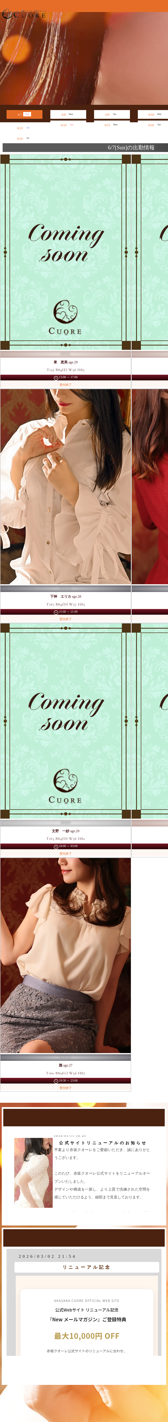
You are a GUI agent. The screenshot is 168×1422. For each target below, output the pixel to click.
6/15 (112, 125)
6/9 (112, 114)
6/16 (156, 125)
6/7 (24, 114)
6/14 (68, 125)
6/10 (156, 114)
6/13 (24, 128)
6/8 (68, 114)
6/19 (24, 138)
